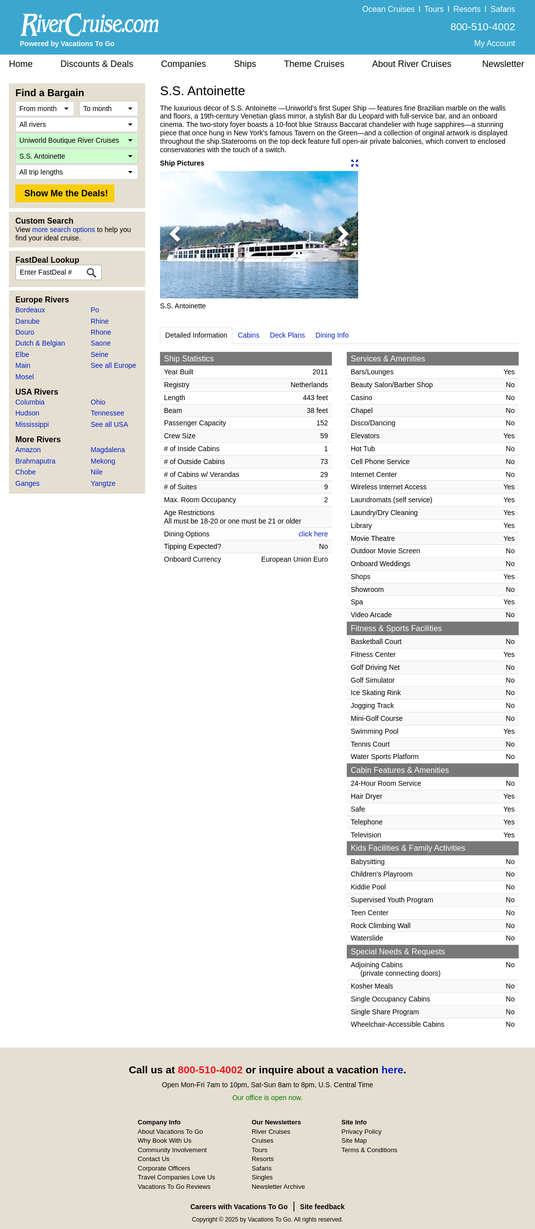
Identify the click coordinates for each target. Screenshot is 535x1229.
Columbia (30, 402)
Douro (24, 332)
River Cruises (271, 1131)
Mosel (24, 377)
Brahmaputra (35, 461)
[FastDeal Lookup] (92, 272)
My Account (494, 43)
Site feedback (322, 1207)
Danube (27, 321)
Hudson (27, 413)
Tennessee (107, 413)
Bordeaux (30, 310)
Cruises (262, 1140)
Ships (245, 64)
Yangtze (103, 483)
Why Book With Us (164, 1140)
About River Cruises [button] (411, 64)
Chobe (25, 472)
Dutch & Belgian (40, 343)
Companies (183, 64)
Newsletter (503, 64)
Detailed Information (196, 335)
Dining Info (332, 335)
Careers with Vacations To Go (239, 1207)
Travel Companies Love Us (176, 1177)
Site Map (354, 1140)
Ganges (27, 483)
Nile (97, 472)
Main (22, 365)
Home (21, 64)
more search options (63, 230)
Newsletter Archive (278, 1186)
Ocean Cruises (388, 9)
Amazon (28, 450)
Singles (262, 1177)
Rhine (100, 321)
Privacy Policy (361, 1131)
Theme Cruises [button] (314, 64)
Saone (100, 343)
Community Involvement (172, 1150)
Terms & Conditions (369, 1150)
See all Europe (113, 365)
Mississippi (32, 424)
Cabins (249, 335)
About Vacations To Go (170, 1131)
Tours (433, 9)
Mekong (103, 461)
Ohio (98, 402)
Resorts (467, 9)
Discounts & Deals (96, 64)
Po (95, 310)
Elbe (22, 354)
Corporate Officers (164, 1168)
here (392, 1069)
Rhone (101, 332)
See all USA (109, 424)
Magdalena (108, 450)
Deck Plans (287, 335)
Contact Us (153, 1159)
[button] (175, 234)
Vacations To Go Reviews (174, 1186)
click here (313, 534)
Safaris (502, 9)
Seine (99, 354)
